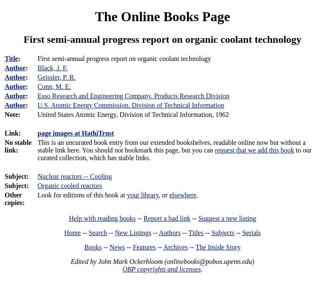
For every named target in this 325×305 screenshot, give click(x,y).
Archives (175, 247)
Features (144, 247)
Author (15, 68)
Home (72, 232)
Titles (196, 232)
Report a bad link (166, 218)
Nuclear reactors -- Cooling (75, 176)
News (117, 247)
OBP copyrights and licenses (161, 269)
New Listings (133, 232)
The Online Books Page (162, 16)
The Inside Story (218, 247)
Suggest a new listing (227, 218)
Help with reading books (102, 218)
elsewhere (182, 195)
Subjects (223, 232)
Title (11, 58)
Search (98, 232)
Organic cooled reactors (70, 185)
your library (143, 195)
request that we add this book (254, 150)
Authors (170, 232)
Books (93, 247)
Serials (251, 232)
